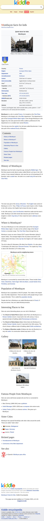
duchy (17, 204)
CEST (27, 95)
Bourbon (23, 204)
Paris (39, 246)
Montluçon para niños (19, 454)
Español (32, 11)
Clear (38, 7)
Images (15, 11)
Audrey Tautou (7, 409)
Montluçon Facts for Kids (8, 495)
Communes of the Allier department (13, 443)
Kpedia (26, 11)
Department (5, 73)
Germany (12, 429)
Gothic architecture (35, 326)
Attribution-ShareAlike (32, 490)
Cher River (37, 114)
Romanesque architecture (29, 319)
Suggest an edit (21, 501)
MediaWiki (21, 515)
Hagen (7, 429)
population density (27, 297)
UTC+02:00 (22, 95)
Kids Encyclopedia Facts (7, 27)
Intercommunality (6, 81)
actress (25, 409)
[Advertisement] (22, 18)
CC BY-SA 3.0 (18, 512)
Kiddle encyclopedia (16, 488)
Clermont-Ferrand (23, 246)
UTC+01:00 (22, 93)
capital (16, 126)
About (14, 517)
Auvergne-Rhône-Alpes (25, 71)
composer (27, 406)
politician (24, 403)
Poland (12, 432)
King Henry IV (15, 216)
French (36, 300)
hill (34, 176)
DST (9, 95)
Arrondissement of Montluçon (11, 440)
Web (11, 11)
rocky (31, 176)
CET (27, 93)
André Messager (7, 406)
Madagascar (14, 426)
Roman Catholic (7, 317)
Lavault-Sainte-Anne (35, 281)
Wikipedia (37, 513)
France (21, 68)
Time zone (4, 93)
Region (4, 71)
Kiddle (3, 517)
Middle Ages (34, 170)
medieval (12, 128)
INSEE (3, 98)
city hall (21, 239)
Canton (4, 78)
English (31, 204)
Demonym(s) (5, 90)
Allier (20, 73)
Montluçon (22, 76)
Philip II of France (21, 206)
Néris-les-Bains (24, 281)
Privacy (20, 517)
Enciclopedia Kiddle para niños (9, 518)
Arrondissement (6, 76)
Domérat (12, 284)
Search (41, 7)
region (23, 118)
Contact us (26, 517)
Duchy (17, 128)
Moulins (26, 123)
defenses (35, 216)
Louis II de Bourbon (18, 211)
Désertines (8, 281)
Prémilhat (4, 284)
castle (12, 176)
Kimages (21, 11)
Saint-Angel (15, 281)
